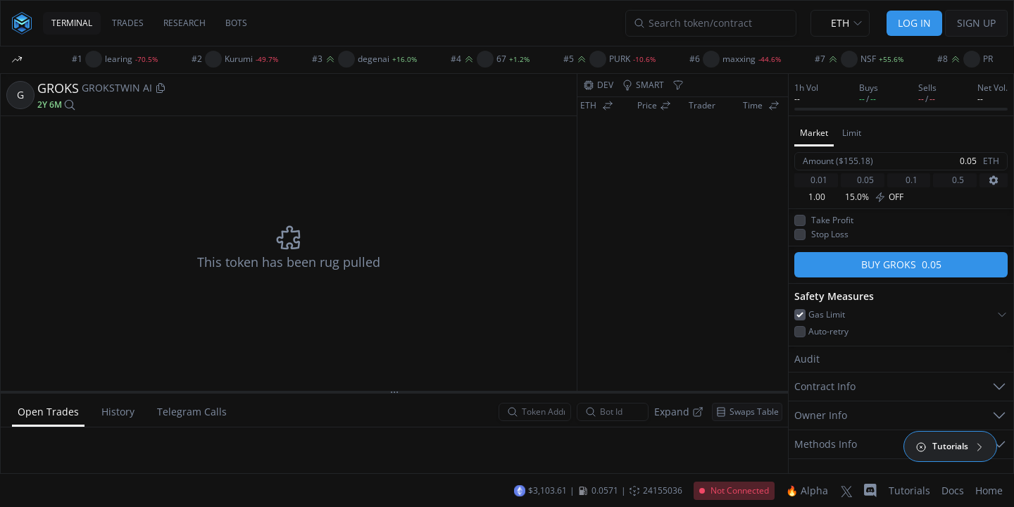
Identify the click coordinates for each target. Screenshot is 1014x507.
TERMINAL (71, 23)
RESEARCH (184, 23)
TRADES (128, 23)
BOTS (236, 23)
